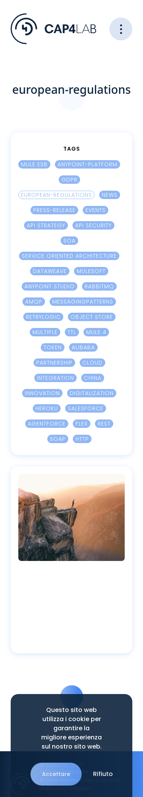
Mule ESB (34, 165)
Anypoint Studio (49, 287)
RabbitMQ (99, 287)
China (92, 378)
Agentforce (47, 424)
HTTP (82, 439)
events (95, 211)
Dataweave (50, 272)
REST (104, 424)
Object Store (92, 317)
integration (55, 378)
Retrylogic (43, 317)
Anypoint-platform (87, 165)
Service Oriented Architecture (69, 256)
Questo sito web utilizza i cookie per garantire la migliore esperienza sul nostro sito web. (71, 728)
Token (52, 348)
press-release (54, 211)
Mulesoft (91, 272)
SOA (69, 241)
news (109, 195)
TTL (71, 333)
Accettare (56, 774)
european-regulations (56, 195)
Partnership (54, 363)
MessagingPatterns (82, 302)
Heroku (46, 409)
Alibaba (83, 348)
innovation (42, 394)
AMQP (33, 302)
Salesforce (85, 409)
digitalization (92, 394)
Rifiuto (103, 774)
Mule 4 (96, 333)
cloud (92, 363)
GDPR (69, 180)
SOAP (58, 439)
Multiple (45, 333)
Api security (93, 226)
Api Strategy (46, 226)
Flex (82, 424)
